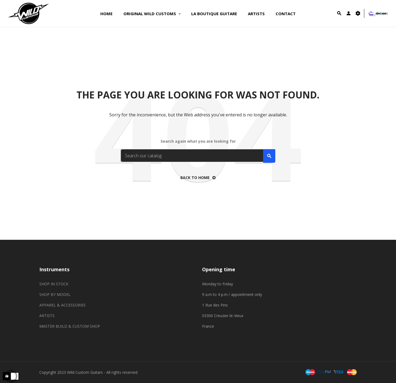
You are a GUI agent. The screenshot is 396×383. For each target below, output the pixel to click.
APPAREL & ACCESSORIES (62, 305)
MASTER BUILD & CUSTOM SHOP (69, 326)
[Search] (198, 155)
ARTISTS (47, 315)
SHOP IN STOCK (53, 283)
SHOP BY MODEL (55, 294)
